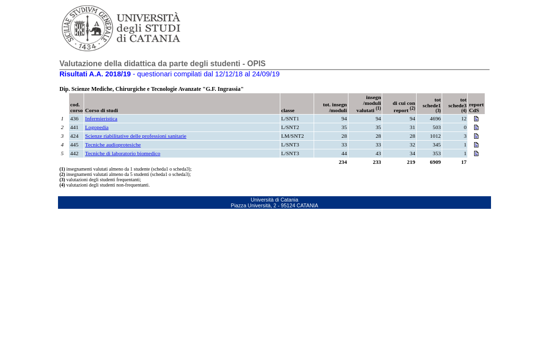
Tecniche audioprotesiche (113, 144)
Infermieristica (101, 118)
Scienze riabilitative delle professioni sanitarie (136, 136)
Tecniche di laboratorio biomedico (122, 153)
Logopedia (96, 127)
